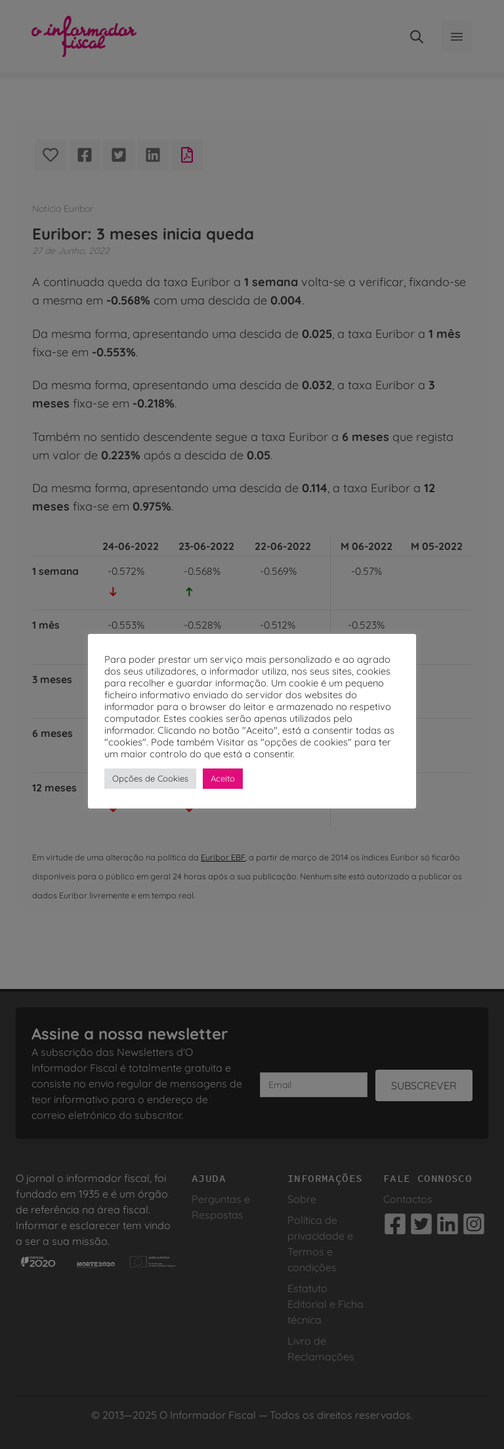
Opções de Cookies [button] (150, 778)
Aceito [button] (223, 778)
